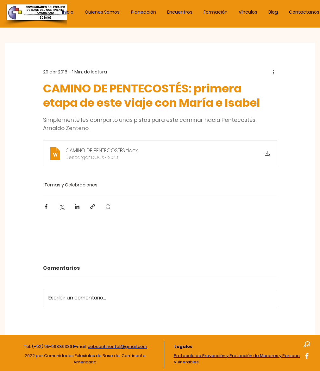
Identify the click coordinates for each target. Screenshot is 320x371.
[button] (143, 12)
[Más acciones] (273, 72)
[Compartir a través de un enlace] (93, 207)
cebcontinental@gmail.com (117, 346)
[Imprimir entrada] (108, 207)
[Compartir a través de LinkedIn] (77, 207)
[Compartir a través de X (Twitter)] (62, 207)
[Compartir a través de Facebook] (46, 207)
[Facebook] (307, 356)
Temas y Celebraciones (70, 185)
